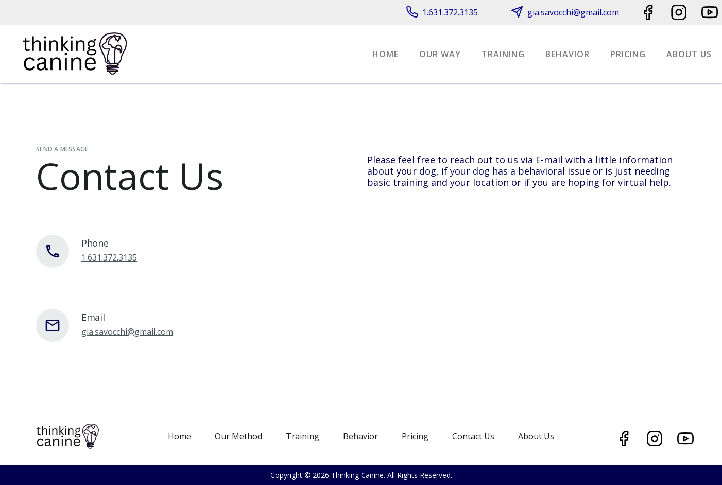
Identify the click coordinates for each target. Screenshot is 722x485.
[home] (74, 54)
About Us (689, 54)
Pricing (628, 54)
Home (385, 54)
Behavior (567, 54)
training (503, 54)
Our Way (440, 54)
